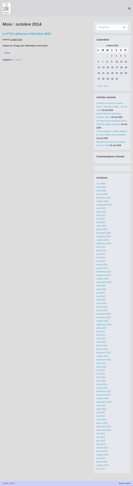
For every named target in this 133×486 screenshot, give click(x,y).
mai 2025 (100, 219)
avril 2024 (100, 261)
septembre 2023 (103, 282)
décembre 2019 (103, 427)
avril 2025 (100, 222)
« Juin (99, 86)
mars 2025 (101, 226)
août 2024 (101, 247)
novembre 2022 (103, 317)
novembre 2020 (103, 395)
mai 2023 (100, 296)
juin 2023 (100, 293)
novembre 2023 (103, 275)
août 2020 (101, 405)
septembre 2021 (103, 360)
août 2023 (101, 286)
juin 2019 (100, 434)
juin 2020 (100, 412)
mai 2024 (100, 257)
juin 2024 (100, 254)
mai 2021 (100, 374)
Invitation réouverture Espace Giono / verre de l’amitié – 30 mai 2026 (111, 106)
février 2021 (101, 384)
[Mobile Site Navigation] (129, 8)
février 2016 (101, 451)
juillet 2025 (101, 212)
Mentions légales (124, 483)
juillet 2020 (101, 409)
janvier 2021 (102, 388)
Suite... (9, 54)
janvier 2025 (102, 229)
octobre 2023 (102, 279)
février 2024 (101, 264)
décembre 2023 (103, 272)
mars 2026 (101, 191)
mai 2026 (100, 184)
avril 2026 (100, 187)
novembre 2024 (103, 236)
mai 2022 (100, 335)
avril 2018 (100, 444)
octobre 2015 (102, 455)
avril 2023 (100, 300)
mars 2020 (101, 420)
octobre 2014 (102, 465)
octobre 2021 (102, 356)
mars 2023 (101, 303)
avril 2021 (100, 377)
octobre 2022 (102, 321)
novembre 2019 (103, 430)
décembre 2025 (103, 198)
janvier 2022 (102, 349)
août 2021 (101, 363)
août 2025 (101, 208)
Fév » (106, 86)
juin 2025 (100, 215)
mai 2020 (100, 416)
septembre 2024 (103, 243)
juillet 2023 (101, 289)
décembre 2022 (103, 314)
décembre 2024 (103, 233)
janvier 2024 (102, 268)
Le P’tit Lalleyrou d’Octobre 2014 (27, 33)
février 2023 (101, 307)
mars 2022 (101, 342)
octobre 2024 (102, 240)
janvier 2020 (102, 423)
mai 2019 (100, 437)
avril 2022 (100, 338)
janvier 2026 (102, 194)
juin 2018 (100, 441)
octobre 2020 (102, 398)
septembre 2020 (103, 402)
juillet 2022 (101, 328)
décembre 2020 (103, 391)
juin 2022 (100, 331)
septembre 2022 (103, 324)
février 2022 (101, 346)
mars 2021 (101, 381)
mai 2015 (100, 458)
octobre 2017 (102, 448)
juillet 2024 (101, 250)
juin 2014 (100, 469)
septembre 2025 (103, 205)
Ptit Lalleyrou (17, 60)
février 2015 (101, 462)
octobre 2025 (102, 201)
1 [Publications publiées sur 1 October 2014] (107, 56)
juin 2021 (100, 370)
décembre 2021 (103, 353)
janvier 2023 (102, 310)
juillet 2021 (101, 367)
